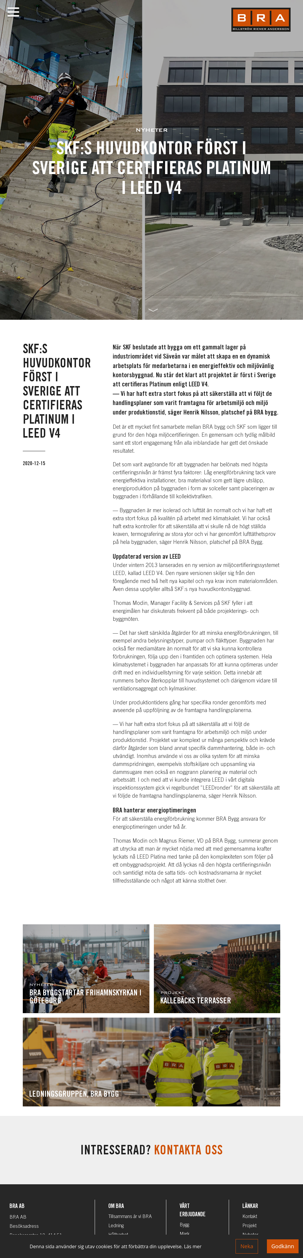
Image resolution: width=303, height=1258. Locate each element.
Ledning (116, 1226)
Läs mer (193, 1246)
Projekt (249, 1226)
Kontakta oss (188, 1151)
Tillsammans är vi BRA (130, 1216)
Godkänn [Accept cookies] (282, 1246)
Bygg (184, 1225)
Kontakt (249, 1216)
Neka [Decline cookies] (246, 1246)
